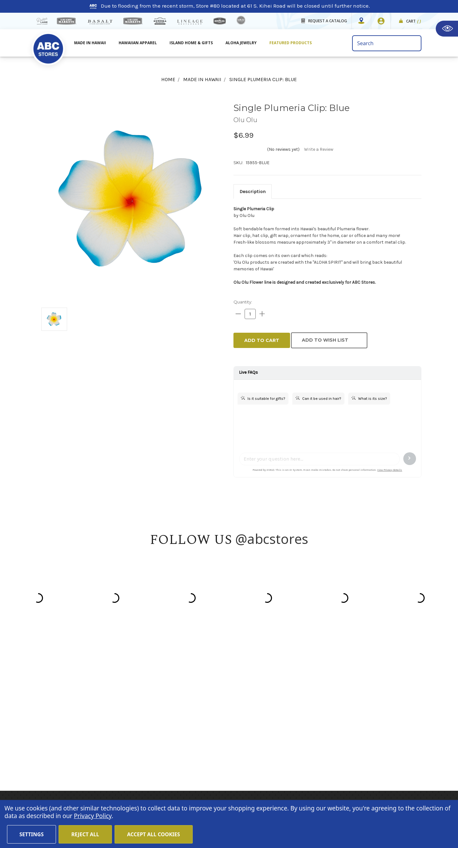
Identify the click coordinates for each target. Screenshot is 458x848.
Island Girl (283, 716)
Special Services (168, 768)
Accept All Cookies (153, 834)
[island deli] (241, 20)
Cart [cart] (413, 21)
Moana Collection (292, 725)
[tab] (252, 191)
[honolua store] (219, 20)
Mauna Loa (285, 699)
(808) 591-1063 (73, 733)
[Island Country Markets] (133, 20)
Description (252, 191)
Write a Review (318, 149)
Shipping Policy (167, 742)
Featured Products (290, 42)
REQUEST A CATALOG (327, 21)
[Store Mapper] (361, 20)
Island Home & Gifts (191, 42)
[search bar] (386, 43)
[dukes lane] (42, 20)
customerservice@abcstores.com (95, 749)
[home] (48, 45)
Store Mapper (164, 708)
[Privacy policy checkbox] (350, 743)
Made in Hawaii (90, 42)
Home (155, 690)
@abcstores (272, 539)
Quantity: (242, 301)
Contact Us (161, 716)
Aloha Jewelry (241, 42)
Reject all (85, 834)
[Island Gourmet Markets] (66, 20)
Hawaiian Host (289, 690)
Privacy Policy (376, 752)
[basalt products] (100, 21)
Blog (153, 725)
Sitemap (158, 750)
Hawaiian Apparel (138, 42)
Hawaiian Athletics (294, 708)
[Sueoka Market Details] (160, 20)
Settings (31, 834)
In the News (162, 733)
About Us (159, 699)
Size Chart (160, 759)
